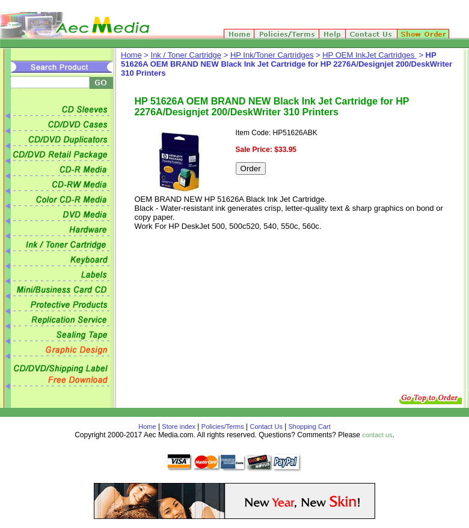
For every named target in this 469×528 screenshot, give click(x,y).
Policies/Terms (222, 426)
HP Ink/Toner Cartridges (272, 54)
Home (131, 54)
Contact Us (266, 426)
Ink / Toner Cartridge (186, 54)
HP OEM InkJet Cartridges (369, 54)
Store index (178, 426)
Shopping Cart (308, 426)
